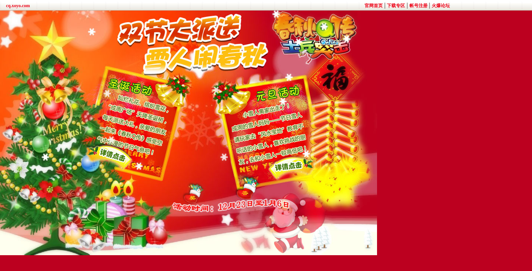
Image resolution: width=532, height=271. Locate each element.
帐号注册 (418, 5)
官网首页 (374, 5)
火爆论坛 (441, 5)
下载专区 (396, 5)
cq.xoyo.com (18, 5)
